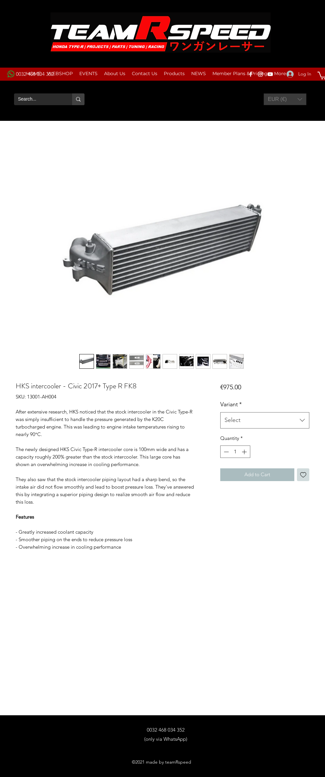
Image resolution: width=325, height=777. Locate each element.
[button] (285, 99)
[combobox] (264, 420)
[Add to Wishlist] (303, 474)
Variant (231, 404)
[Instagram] (260, 74)
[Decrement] (225, 452)
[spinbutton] (235, 452)
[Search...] (38, 99)
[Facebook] (250, 74)
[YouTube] (270, 74)
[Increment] (244, 452)
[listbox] (285, 99)
